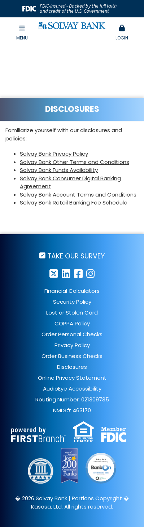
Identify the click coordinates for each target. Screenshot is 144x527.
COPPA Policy (72, 323)
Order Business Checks (72, 356)
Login (122, 33)
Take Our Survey (76, 256)
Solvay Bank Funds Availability (59, 170)
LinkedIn (66, 273)
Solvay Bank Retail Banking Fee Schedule (73, 202)
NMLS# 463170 (72, 410)
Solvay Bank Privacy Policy (54, 153)
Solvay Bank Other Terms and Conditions (74, 162)
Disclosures (72, 367)
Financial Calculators (72, 291)
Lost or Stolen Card (72, 312)
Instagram (90, 273)
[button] (122, 33)
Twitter (53, 273)
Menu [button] (22, 33)
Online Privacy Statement (72, 377)
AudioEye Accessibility (72, 388)
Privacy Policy (72, 345)
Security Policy (72, 301)
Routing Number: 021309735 (72, 399)
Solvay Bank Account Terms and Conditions (78, 194)
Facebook (78, 273)
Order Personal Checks (72, 334)
